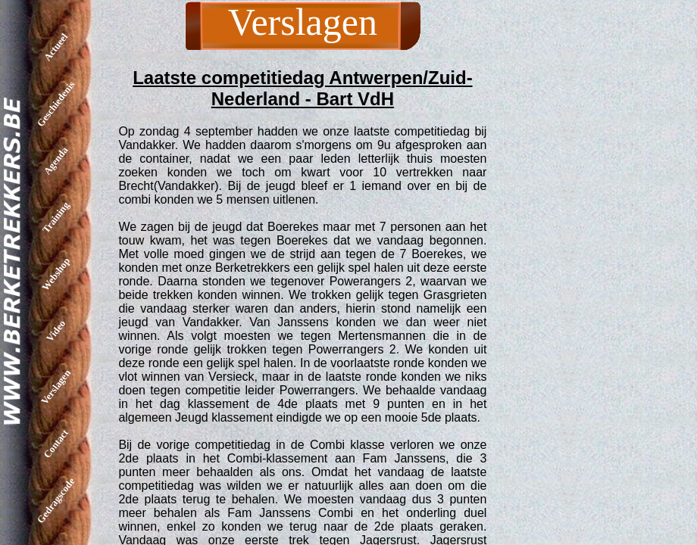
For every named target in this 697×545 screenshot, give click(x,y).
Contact (55, 443)
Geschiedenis (56, 104)
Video (55, 330)
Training (55, 217)
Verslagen (56, 386)
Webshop (55, 274)
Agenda (56, 161)
